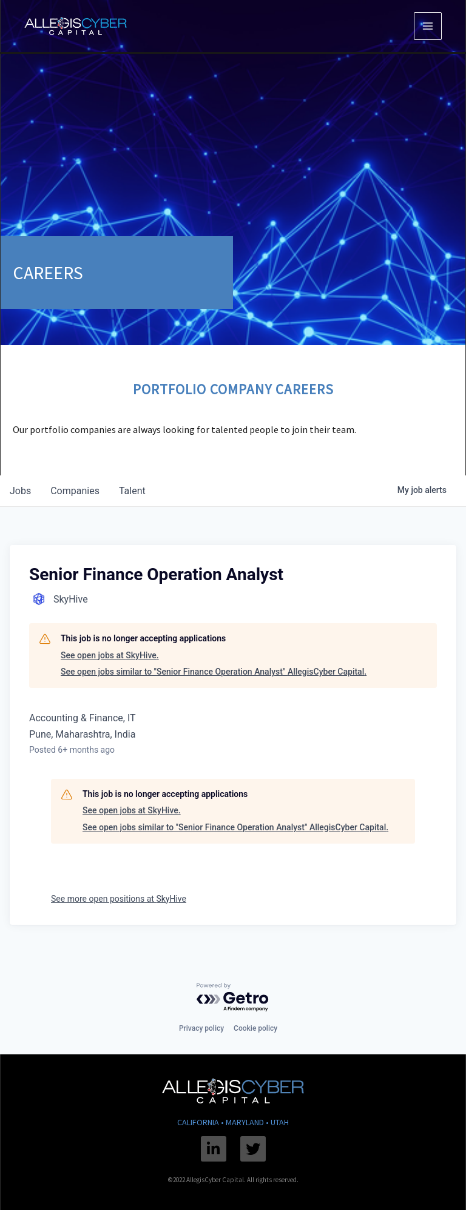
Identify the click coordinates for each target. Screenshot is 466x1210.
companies (75, 491)
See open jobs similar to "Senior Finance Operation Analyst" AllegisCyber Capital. (213, 671)
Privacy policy (201, 1028)
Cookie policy (255, 1028)
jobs (20, 491)
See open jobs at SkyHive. (110, 655)
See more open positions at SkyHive (118, 899)
